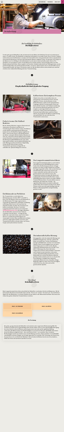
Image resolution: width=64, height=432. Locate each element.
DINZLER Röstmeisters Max (10, 210)
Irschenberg (50, 1)
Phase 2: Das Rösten (46, 306)
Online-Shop (57, 1)
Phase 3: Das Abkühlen (17, 313)
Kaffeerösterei (42, 1)
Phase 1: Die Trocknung (17, 306)
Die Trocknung (32, 320)
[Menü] (62, 2)
